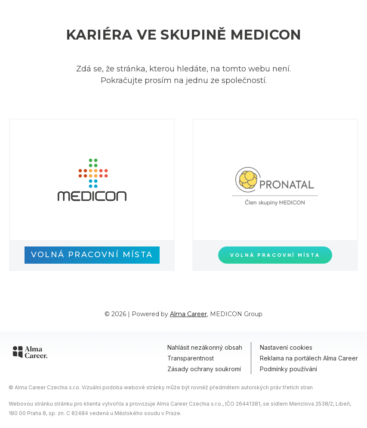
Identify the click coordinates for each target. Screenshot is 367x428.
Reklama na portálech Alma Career (309, 358)
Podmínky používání (288, 369)
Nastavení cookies (286, 347)
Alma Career (188, 314)
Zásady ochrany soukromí (204, 369)
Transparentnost (190, 358)
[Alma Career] (30, 353)
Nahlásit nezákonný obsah (204, 347)
